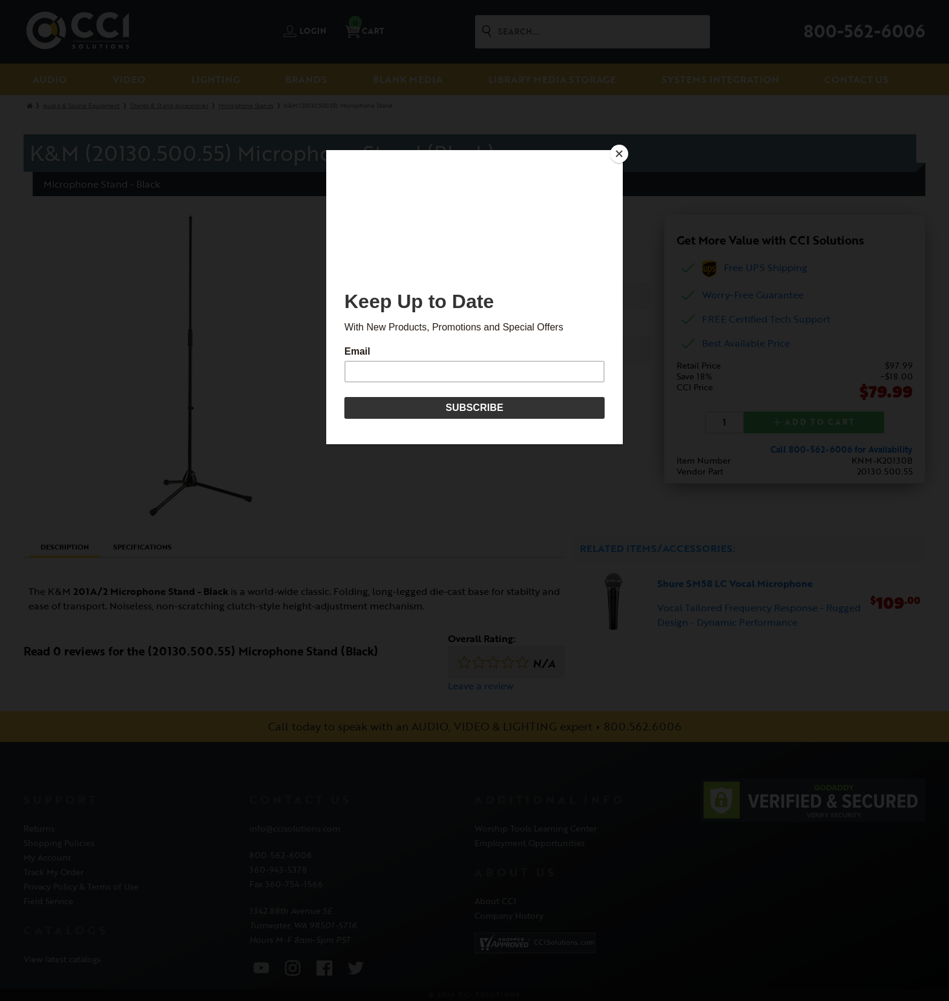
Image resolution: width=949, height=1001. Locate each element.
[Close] (620, 153)
